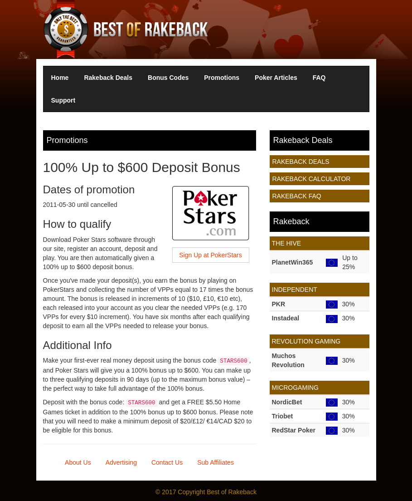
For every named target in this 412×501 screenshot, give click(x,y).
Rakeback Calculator (311, 178)
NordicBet (287, 402)
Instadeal (286, 318)
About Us (78, 462)
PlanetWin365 (292, 262)
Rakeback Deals (108, 77)
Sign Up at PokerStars (210, 255)
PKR (279, 304)
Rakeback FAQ (296, 196)
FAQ (319, 77)
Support (63, 100)
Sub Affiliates (215, 462)
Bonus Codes (168, 77)
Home (60, 77)
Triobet (282, 416)
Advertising (121, 462)
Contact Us (167, 462)
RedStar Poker (293, 430)
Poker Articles (276, 77)
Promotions (221, 77)
